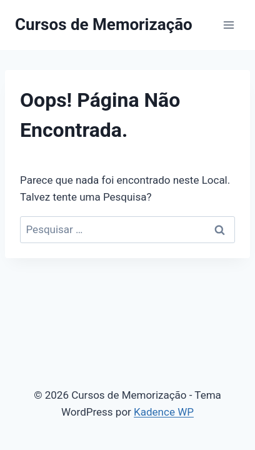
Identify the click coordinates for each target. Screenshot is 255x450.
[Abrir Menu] (228, 24)
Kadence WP (164, 412)
